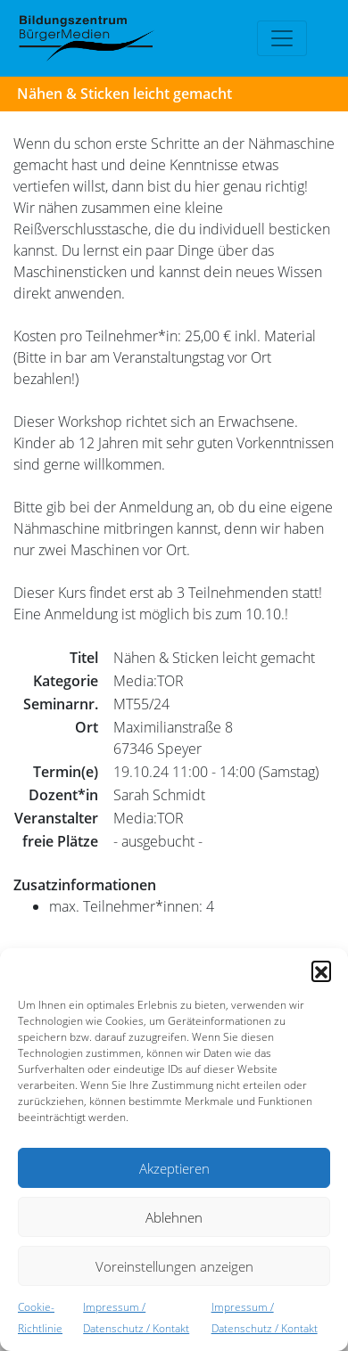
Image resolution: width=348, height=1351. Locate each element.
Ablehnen (174, 1217)
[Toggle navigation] (282, 38)
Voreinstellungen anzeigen (174, 1266)
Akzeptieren (174, 1168)
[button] (321, 970)
